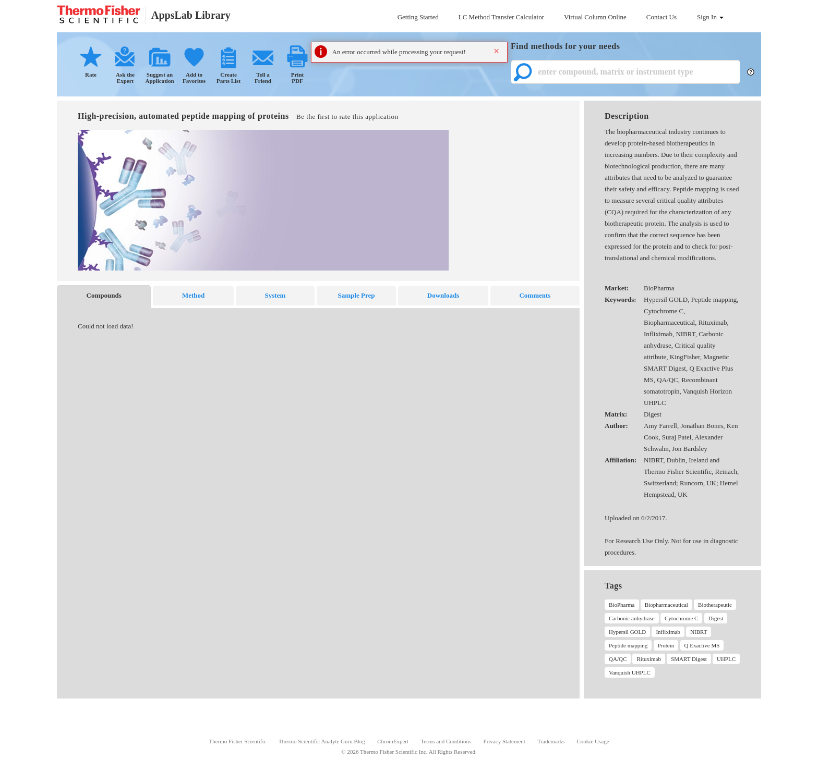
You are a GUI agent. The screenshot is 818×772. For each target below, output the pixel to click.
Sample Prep (356, 295)
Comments (534, 295)
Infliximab (668, 632)
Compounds (104, 295)
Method (193, 295)
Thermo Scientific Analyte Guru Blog (322, 741)
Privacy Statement (504, 741)
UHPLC (726, 659)
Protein (666, 645)
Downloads (443, 295)
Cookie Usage (593, 741)
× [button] (496, 51)
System (275, 295)
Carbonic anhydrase (632, 618)
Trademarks (550, 741)
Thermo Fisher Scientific (237, 741)
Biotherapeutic (715, 605)
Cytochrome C (681, 618)
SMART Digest (689, 659)
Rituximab (648, 659)
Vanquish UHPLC (630, 672)
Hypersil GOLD (627, 632)
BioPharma (622, 605)
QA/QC (618, 659)
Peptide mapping (628, 645)
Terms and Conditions (445, 741)
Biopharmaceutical (666, 605)
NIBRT (698, 632)
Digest (716, 618)
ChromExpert (392, 741)
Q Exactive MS (702, 645)
